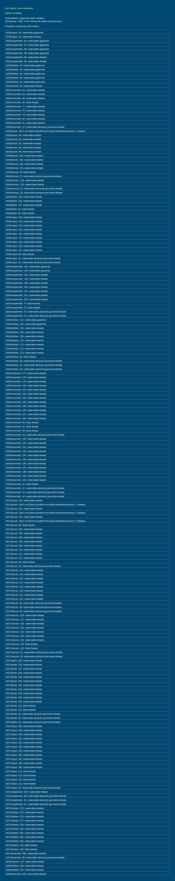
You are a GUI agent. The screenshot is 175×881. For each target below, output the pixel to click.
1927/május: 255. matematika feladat (24, 750)
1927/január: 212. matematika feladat (24, 558)
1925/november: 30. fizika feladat (22, 102)
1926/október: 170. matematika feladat (25, 340)
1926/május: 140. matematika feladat (24, 217)
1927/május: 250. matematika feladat (24, 734)
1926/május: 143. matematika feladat (24, 225)
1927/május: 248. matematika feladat (24, 726)
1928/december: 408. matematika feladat (26, 874)
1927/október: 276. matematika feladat (25, 816)
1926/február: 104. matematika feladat (24, 164)
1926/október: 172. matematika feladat (25, 344)
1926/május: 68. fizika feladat (20, 254)
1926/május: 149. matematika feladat (24, 242)
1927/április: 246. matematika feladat (24, 701)
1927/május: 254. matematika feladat (24, 746)
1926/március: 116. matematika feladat (25, 180)
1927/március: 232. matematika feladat (25, 636)
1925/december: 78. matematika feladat (25, 110)
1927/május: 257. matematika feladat (24, 759)
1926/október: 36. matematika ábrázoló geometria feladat (34, 361)
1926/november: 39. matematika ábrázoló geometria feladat (35, 434)
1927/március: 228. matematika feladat (25, 623)
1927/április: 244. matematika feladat (24, 693)
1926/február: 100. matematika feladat (24, 155)
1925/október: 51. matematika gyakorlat (25, 82)
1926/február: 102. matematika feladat (24, 160)
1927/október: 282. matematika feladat (25, 837)
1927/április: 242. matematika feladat (24, 689)
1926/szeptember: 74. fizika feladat (23, 303)
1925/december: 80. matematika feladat (25, 118)
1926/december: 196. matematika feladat (26, 463)
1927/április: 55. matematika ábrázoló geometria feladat (33, 718)
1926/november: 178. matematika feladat (26, 377)
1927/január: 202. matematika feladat (24, 508)
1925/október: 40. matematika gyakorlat (25, 65)
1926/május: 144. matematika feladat (24, 229)
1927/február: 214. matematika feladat (24, 574)
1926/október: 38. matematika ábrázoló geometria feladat (34, 369)
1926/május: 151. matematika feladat (24, 250)
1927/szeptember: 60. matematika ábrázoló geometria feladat (36, 796)
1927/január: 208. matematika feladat (24, 541)
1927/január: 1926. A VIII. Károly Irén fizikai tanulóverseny (33, 21)
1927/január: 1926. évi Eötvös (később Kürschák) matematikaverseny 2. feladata (45, 512)
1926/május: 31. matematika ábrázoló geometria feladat (33, 258)
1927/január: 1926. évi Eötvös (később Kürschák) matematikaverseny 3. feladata (45, 521)
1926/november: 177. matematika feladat (26, 373)
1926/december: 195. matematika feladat (26, 459)
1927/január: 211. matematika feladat (24, 554)
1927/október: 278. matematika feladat (25, 824)
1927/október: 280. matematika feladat (25, 828)
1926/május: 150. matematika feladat (24, 246)
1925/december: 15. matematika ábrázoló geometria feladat (35, 127)
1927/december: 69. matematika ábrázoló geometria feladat (35, 857)
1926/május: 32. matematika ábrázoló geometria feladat (33, 262)
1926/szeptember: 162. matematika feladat (27, 295)
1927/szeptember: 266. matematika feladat (27, 792)
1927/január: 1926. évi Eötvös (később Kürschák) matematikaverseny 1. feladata (45, 504)
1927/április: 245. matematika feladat (24, 697)
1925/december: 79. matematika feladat (25, 114)
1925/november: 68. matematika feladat (25, 98)
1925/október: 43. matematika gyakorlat (25, 69)
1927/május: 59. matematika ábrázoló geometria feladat (33, 787)
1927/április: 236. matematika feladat (24, 664)
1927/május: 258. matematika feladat (24, 763)
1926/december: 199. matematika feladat (26, 476)
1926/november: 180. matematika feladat (26, 385)
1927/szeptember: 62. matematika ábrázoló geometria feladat (36, 804)
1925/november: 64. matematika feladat (25, 94)
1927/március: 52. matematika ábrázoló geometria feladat (34, 656)
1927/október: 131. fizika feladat (21, 845)
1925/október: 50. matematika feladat (24, 86)
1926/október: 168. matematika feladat (25, 332)
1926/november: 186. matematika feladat (26, 410)
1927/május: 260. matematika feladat (24, 767)
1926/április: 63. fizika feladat (20, 213)
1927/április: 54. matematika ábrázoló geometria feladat (33, 714)
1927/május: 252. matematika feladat (24, 742)
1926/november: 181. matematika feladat (26, 389)
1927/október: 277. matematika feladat (25, 820)
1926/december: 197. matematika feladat (26, 467)
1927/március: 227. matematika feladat (25, 619)
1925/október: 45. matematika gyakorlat (25, 77)
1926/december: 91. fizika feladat (22, 484)
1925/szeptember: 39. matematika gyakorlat (27, 53)
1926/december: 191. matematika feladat (26, 447)
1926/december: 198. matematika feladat (26, 471)
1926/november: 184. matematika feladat (26, 402)
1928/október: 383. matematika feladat (25, 865)
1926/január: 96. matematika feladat (23, 151)
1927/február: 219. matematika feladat (24, 590)
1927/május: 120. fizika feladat (21, 779)
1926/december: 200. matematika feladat (26, 480)
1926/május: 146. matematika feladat (24, 233)
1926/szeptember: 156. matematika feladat (27, 279)
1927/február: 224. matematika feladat (24, 599)
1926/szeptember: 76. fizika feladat (23, 307)
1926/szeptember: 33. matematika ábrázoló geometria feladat (36, 311)
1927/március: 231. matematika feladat (25, 631)
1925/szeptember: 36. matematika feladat (26, 57)
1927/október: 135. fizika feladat (21, 849)
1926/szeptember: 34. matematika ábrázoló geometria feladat (36, 315)
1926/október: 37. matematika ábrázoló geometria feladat (34, 365)
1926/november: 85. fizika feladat (22, 422)
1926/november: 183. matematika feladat (26, 398)
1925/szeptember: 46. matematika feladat (26, 61)
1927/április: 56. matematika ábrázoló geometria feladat (33, 722)
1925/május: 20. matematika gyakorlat (24, 32)
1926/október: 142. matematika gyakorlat (26, 320)
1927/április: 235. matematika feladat (24, 660)
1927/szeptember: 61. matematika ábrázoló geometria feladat (36, 800)
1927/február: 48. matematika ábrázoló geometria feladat (34, 603)
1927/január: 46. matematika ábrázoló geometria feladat (33, 566)
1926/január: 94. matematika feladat (23, 147)
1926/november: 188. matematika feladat (26, 418)
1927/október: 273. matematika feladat (25, 808)
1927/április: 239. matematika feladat (24, 677)
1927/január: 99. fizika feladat (20, 562)
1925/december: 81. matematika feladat (25, 123)
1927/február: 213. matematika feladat (24, 570)
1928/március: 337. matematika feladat (25, 861)
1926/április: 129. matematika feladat (24, 201)
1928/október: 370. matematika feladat (25, 870)
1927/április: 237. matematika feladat (24, 668)
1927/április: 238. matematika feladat (24, 673)
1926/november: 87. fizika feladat (22, 426)
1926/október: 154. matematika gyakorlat (26, 324)
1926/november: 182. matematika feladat (26, 393)
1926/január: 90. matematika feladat (23, 139)
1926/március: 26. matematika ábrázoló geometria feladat (34, 192)
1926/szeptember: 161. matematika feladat (27, 291)
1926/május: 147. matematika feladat (24, 237)
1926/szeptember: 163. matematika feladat (27, 299)
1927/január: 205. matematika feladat (24, 533)
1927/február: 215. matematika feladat (24, 578)
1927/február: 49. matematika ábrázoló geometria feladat (34, 607)
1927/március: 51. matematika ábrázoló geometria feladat (34, 652)
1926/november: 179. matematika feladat (26, 381)
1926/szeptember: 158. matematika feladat (27, 283)
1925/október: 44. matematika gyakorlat (25, 73)
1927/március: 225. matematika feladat (25, 615)
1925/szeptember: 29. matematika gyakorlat (27, 41)
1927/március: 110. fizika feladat (21, 648)
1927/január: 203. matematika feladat (24, 517)
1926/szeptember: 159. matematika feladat (27, 287)
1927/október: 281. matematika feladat (25, 833)
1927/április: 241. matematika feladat (24, 685)
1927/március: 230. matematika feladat (25, 627)
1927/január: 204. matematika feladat (24, 529)
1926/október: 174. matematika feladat (25, 352)
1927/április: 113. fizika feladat (21, 709)
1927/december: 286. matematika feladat (26, 853)
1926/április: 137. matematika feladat (24, 205)
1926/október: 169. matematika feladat (25, 336)
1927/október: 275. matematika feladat (25, 812)
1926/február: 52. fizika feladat (21, 172)
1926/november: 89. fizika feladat (22, 430)
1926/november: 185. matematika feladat (26, 406)
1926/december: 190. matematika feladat (26, 443)
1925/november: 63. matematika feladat (25, 90)
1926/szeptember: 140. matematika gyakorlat (28, 270)
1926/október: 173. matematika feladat (25, 348)
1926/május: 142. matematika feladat (24, 221)
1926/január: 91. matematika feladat (23, 143)
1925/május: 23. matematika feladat (23, 36)
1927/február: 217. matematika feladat (24, 582)
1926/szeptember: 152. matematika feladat (27, 274)
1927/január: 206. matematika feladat (24, 537)
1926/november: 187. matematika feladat (26, 414)
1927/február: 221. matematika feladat (24, 595)
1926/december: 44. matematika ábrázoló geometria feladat (35, 496)
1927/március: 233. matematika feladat (25, 640)
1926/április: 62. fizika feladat (20, 209)
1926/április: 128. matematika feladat (24, 196)
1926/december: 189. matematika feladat (26, 439)
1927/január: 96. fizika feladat (20, 525)
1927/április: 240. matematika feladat (24, 681)
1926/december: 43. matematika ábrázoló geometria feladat (35, 492)
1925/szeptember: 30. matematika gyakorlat (27, 45)
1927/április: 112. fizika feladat (21, 705)
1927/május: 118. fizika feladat (21, 775)
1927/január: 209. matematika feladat (24, 545)
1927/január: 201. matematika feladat (24, 500)
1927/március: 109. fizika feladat (21, 644)
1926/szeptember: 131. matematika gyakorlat (28, 266)
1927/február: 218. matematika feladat (24, 586)
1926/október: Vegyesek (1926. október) (24, 18)
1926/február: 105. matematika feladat (24, 168)
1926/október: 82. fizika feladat (21, 357)
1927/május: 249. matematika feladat (24, 730)
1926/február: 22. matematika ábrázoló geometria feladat (34, 176)
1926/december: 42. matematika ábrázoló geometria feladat (35, 488)
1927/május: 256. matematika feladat (24, 755)
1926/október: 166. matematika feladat (25, 328)
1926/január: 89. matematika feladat (23, 135)
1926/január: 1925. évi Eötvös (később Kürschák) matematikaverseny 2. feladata (45, 131)
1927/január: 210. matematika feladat (24, 549)
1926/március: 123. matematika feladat (25, 184)
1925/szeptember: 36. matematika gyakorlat (27, 49)
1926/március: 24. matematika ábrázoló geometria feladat (34, 188)
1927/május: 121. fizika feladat (21, 783)
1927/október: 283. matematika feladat (25, 841)
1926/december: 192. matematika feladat (26, 451)
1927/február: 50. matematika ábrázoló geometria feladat (34, 611)
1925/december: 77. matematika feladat (25, 106)
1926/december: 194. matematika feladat (26, 455)
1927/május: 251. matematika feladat (24, 738)
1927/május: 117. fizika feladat (21, 771)
